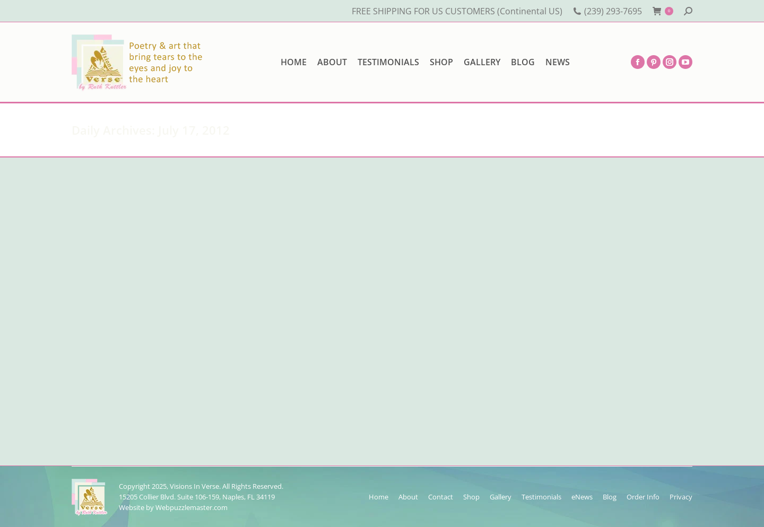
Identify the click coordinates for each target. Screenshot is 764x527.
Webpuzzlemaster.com (191, 507)
